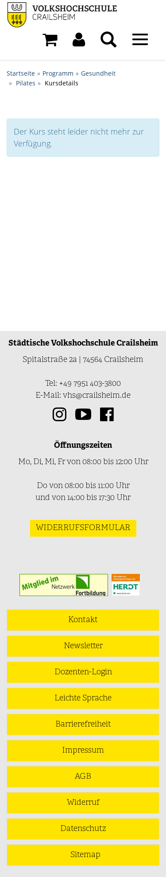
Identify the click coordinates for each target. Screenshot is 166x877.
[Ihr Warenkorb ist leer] (49, 42)
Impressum (83, 751)
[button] (79, 42)
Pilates (25, 83)
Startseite (21, 73)
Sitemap (85, 855)
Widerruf (83, 803)
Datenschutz (83, 829)
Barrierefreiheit (83, 724)
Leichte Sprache (83, 698)
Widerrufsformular (83, 528)
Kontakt (83, 620)
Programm (57, 73)
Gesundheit (98, 73)
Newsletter (83, 646)
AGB (83, 777)
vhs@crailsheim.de (97, 396)
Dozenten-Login (83, 672)
